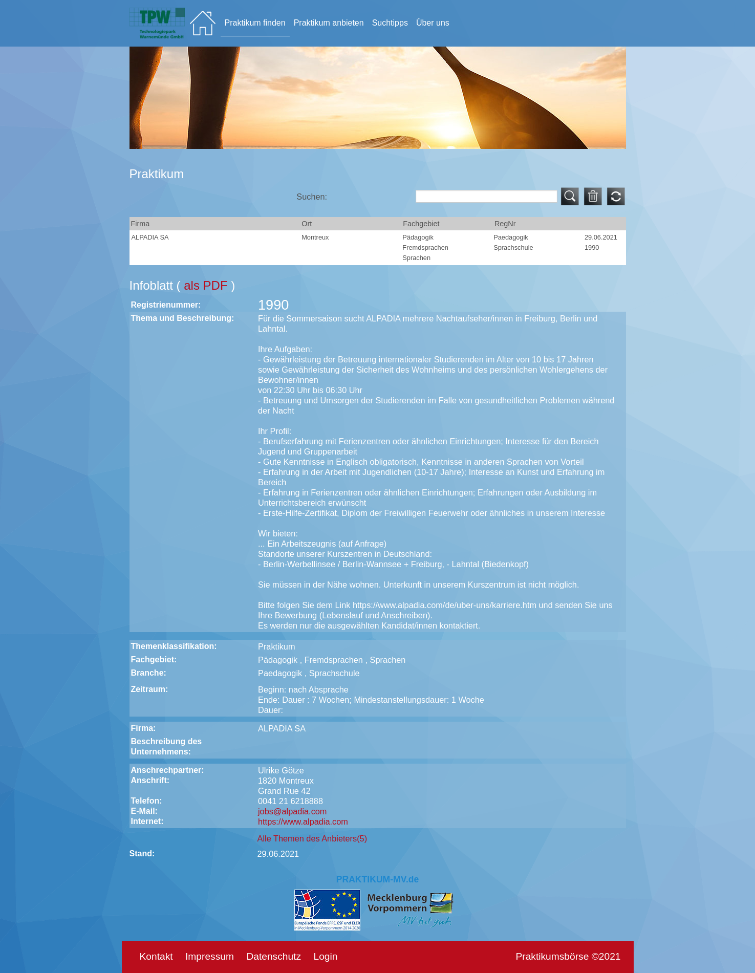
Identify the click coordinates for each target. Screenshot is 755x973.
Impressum (209, 956)
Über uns (432, 22)
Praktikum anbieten (329, 22)
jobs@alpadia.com (292, 811)
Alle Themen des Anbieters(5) (312, 838)
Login (325, 956)
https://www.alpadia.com (303, 821)
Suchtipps (390, 22)
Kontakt (156, 956)
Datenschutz (273, 956)
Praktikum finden (255, 22)
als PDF (207, 285)
